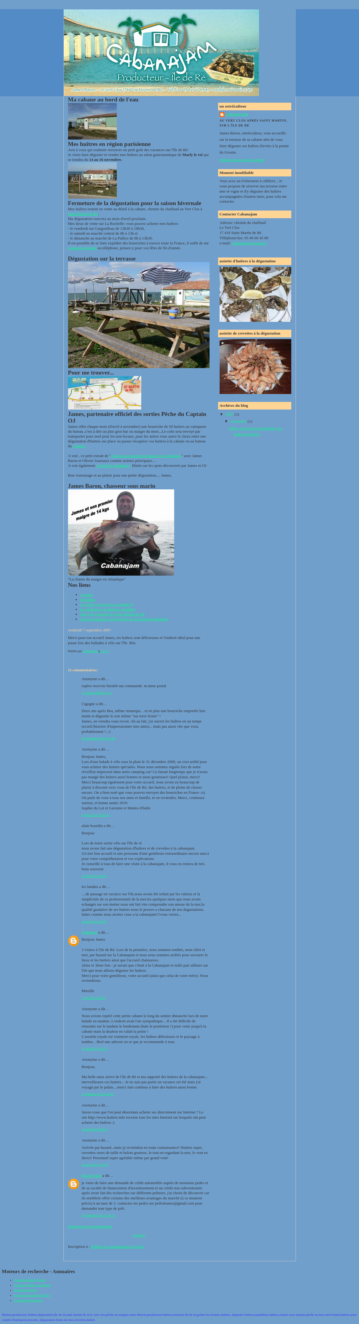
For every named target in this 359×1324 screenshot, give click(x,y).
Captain (79, 446)
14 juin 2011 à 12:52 (94, 1048)
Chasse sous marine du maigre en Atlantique (146, 455)
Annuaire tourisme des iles (32, 1295)
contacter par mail (83, 248)
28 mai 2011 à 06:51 (94, 921)
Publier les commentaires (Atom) (117, 1246)
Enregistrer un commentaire (90, 1226)
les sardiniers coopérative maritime (108, 609)
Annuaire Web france (28, 1300)
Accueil (138, 1235)
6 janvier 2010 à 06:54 (95, 815)
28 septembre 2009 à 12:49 (98, 738)
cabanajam (237, 114)
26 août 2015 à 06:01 (95, 1129)
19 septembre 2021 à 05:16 (98, 1215)
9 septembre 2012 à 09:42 (98, 1094)
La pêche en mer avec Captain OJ (107, 604)
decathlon (88, 599)
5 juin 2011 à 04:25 (94, 997)
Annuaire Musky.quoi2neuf (32, 1285)
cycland (86, 594)
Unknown (89, 932)
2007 (230, 414)
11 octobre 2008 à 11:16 (97, 692)
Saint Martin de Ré (83, 213)
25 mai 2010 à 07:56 (94, 876)
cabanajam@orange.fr (249, 243)
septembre (239, 421)
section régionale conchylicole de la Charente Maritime (124, 619)
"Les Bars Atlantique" (113, 465)
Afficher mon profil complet (242, 160)
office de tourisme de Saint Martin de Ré (112, 614)
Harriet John (92, 1175)
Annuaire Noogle (25, 1290)
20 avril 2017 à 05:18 (95, 1164)
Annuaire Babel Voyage (30, 1280)
